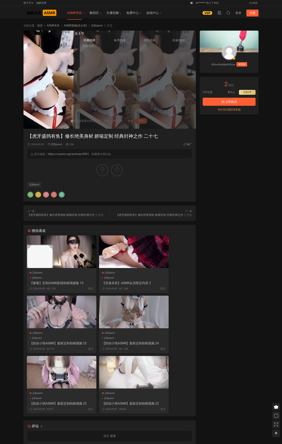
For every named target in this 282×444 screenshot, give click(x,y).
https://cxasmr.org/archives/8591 (68, 154)
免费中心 (132, 13)
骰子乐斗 (29, 2)
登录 (113, 378)
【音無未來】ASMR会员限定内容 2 (110, 283)
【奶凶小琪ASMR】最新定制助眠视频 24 (53, 344)
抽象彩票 (41, 2)
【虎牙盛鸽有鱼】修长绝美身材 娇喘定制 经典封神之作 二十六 (65, 214)
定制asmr (56, 144)
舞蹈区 (94, 13)
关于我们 (32, 423)
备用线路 (162, 41)
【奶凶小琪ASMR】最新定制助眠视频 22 (166, 344)
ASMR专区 (74, 13)
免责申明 (42, 423)
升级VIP (247, 92)
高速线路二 (150, 47)
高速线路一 (187, 41)
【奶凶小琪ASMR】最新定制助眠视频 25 (166, 283)
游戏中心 (152, 13)
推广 (189, 144)
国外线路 (174, 41)
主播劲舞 (112, 13)
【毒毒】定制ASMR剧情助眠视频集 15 (53, 283)
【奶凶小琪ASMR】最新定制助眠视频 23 (110, 344)
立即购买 (229, 102)
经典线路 (150, 41)
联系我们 (52, 423)
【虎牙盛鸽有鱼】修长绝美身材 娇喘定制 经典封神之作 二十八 (154, 214)
